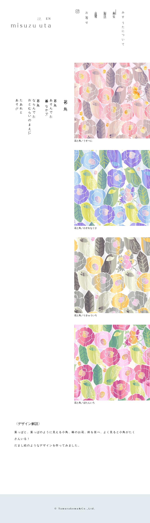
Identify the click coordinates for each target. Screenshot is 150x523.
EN (48, 18)
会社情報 (96, 12)
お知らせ (86, 16)
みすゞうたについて (123, 27)
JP (39, 18)
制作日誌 (105, 12)
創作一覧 (114, 12)
